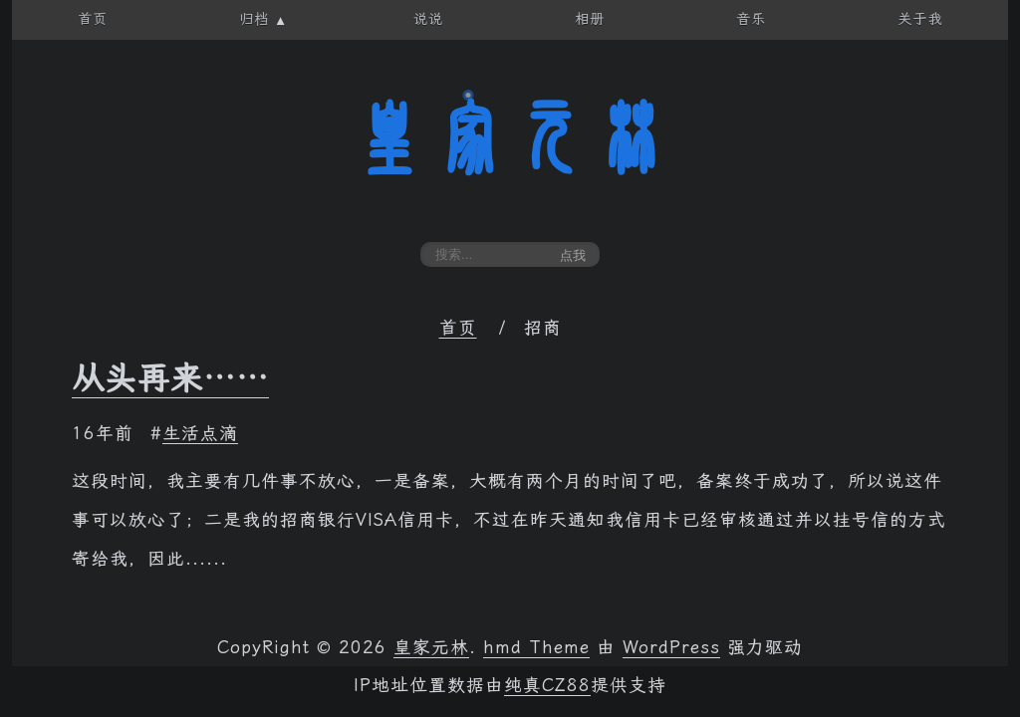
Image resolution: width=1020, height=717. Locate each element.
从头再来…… (170, 378)
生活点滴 (200, 433)
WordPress (671, 647)
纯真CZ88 (547, 685)
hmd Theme (536, 647)
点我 (573, 255)
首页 (458, 328)
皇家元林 (510, 138)
